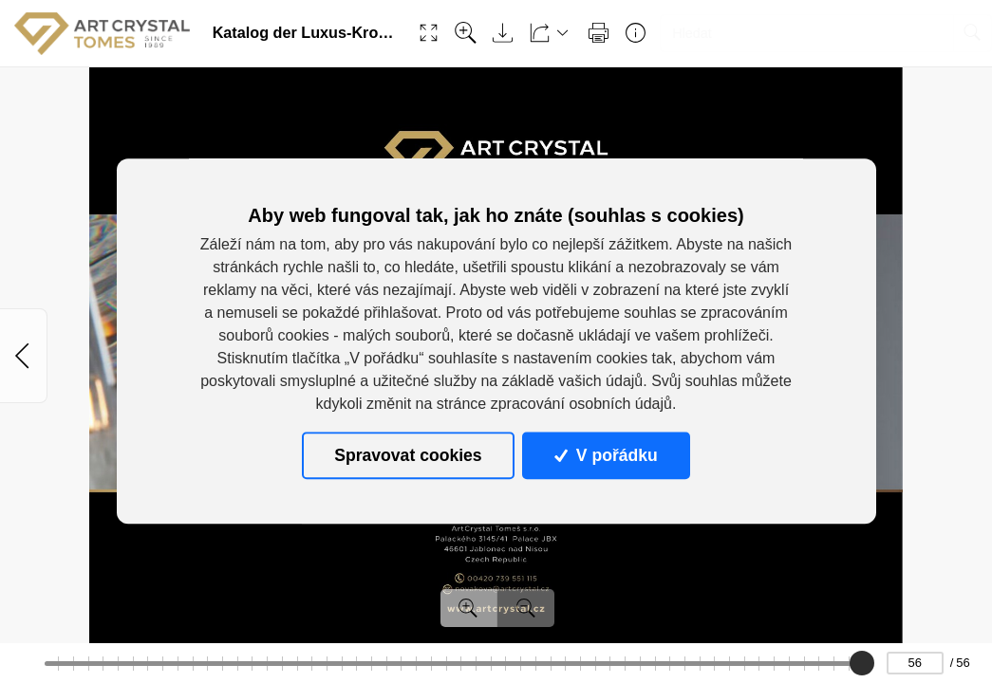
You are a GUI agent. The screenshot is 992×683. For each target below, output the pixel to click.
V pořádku (605, 455)
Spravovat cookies (407, 455)
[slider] (862, 663)
